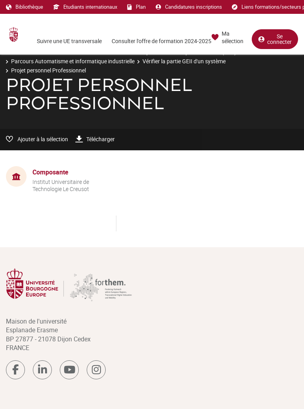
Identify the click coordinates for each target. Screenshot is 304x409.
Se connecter (275, 38)
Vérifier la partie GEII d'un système (184, 61)
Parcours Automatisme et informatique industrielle (73, 61)
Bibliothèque (24, 6)
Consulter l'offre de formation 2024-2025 (161, 41)
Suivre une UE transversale (69, 41)
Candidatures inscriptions (189, 6)
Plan (136, 6)
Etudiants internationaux (85, 6)
